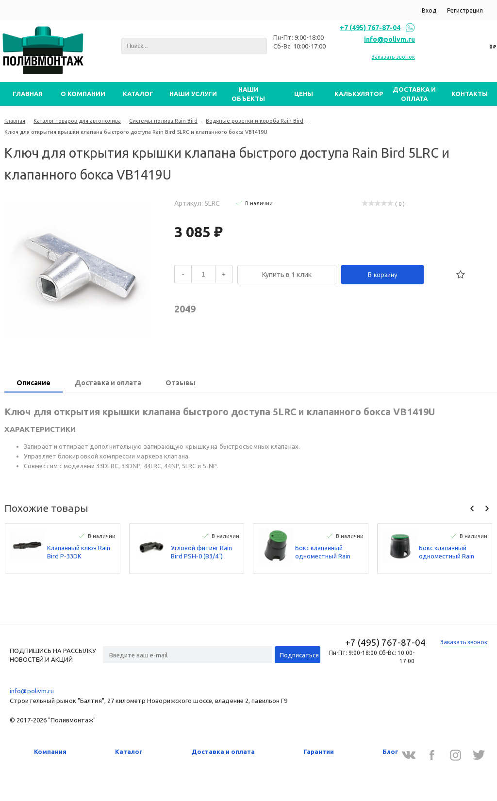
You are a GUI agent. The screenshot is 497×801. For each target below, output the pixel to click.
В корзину (383, 274)
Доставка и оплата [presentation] (108, 383)
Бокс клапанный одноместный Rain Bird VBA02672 (322, 552)
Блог (390, 751)
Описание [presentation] (33, 383)
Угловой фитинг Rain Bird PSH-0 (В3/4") (201, 551)
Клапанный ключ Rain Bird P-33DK (78, 551)
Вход (429, 10)
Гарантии (318, 751)
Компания (50, 751)
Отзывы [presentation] (181, 383)
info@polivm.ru (389, 39)
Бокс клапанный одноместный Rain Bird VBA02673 (446, 552)
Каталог (129, 751)
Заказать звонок (393, 57)
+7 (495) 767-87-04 (370, 28)
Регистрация (465, 10)
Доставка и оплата (223, 751)
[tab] (33, 383)
